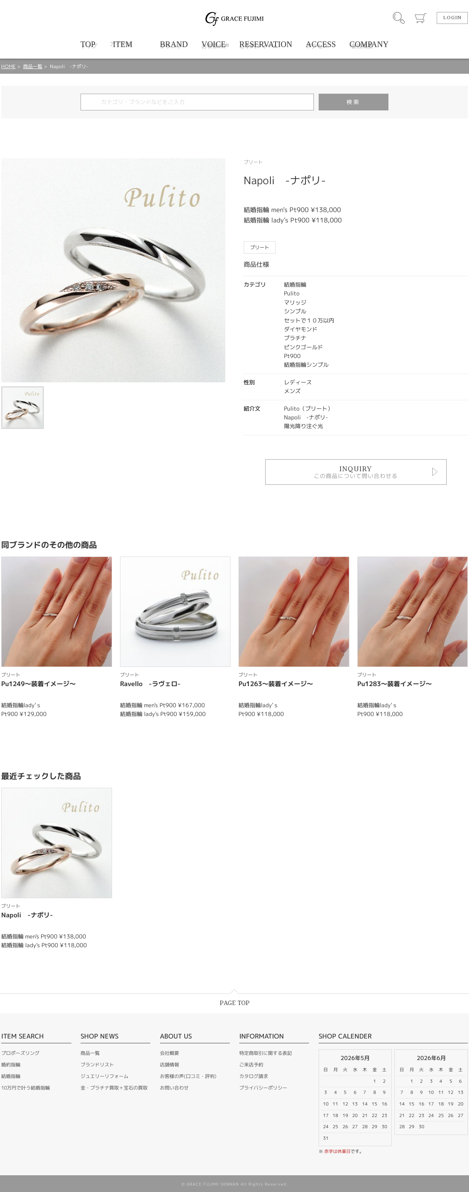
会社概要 (169, 1053)
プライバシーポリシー (263, 1087)
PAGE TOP (235, 1003)
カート (421, 18)
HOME (8, 66)
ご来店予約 (251, 1064)
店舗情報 (169, 1064)
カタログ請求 (253, 1076)
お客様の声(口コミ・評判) (188, 1076)
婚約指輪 (10, 1064)
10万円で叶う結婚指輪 (25, 1087)
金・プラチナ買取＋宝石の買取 (114, 1087)
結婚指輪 (10, 1076)
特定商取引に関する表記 (265, 1053)
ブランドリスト (97, 1064)
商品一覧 (32, 66)
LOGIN (452, 18)
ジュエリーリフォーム (104, 1076)
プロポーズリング (20, 1053)
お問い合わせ (174, 1087)
